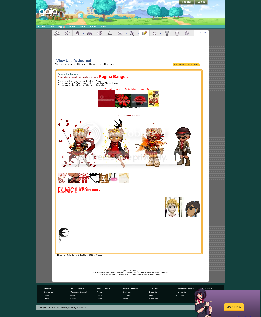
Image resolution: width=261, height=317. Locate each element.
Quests (155, 33)
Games (92, 26)
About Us (48, 288)
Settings (187, 33)
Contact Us (48, 292)
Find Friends (181, 292)
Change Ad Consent (78, 292)
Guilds (99, 295)
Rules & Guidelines (131, 288)
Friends (132, 33)
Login (201, 2)
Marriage (177, 33)
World (82, 26)
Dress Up (153, 292)
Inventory (110, 33)
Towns (99, 299)
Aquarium (100, 33)
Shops (61, 26)
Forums (71, 26)
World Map (153, 299)
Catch (103, 26)
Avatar (67, 33)
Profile (203, 32)
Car (90, 33)
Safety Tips (153, 288)
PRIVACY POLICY (104, 288)
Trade (125, 299)
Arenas (100, 292)
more (84, 33)
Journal (144, 33)
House (78, 33)
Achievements (167, 33)
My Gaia (40, 26)
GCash (51, 26)
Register (186, 2)
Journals (126, 295)
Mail (120, 33)
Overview (57, 33)
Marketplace (181, 295)
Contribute (127, 292)
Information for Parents (185, 288)
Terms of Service (77, 288)
